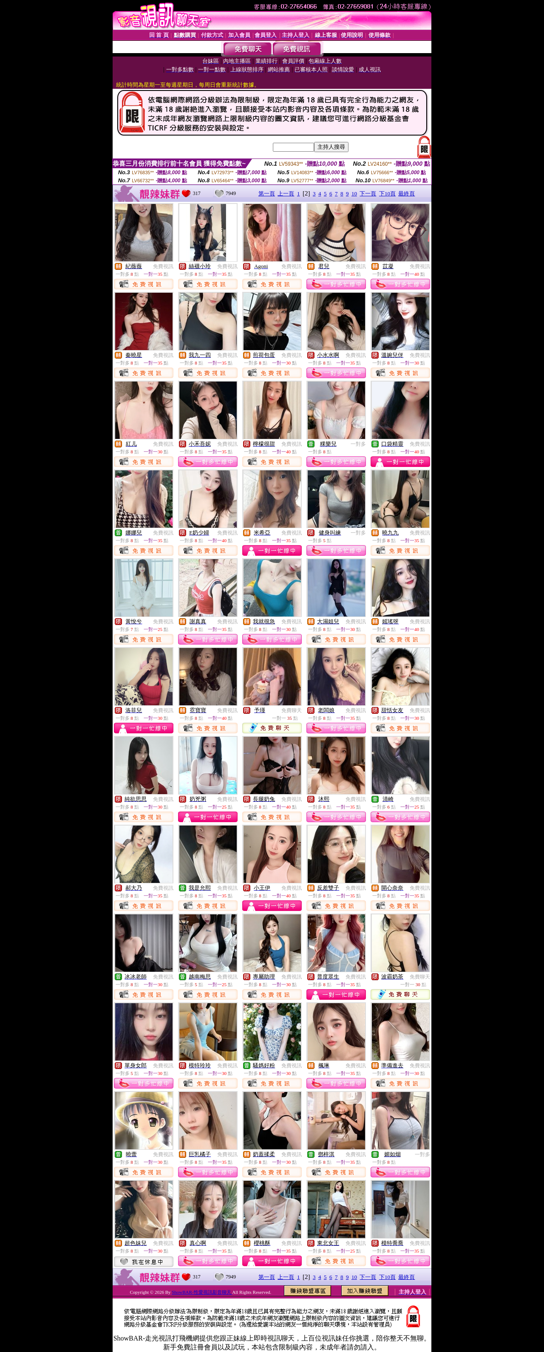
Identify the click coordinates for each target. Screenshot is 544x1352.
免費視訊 (163, 266)
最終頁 (406, 193)
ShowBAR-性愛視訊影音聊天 (202, 1292)
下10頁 (387, 193)
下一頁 (368, 193)
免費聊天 (291, 710)
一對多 (358, 444)
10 (354, 193)
